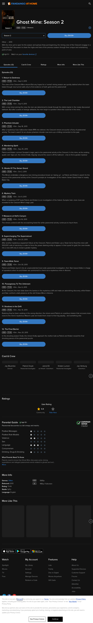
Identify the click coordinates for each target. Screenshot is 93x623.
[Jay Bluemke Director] (10, 376)
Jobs (73, 591)
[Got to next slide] (91, 376)
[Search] (89, 3)
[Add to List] (90, 28)
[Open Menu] (3, 3)
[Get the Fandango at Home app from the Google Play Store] (23, 551)
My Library (29, 565)
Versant (19, 599)
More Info (61, 65)
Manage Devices (31, 576)
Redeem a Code (31, 580)
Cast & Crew (26, 65)
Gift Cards (52, 580)
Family (50, 569)
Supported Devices (79, 569)
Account (28, 569)
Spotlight (5, 565)
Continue (55, 619)
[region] (46, 609)
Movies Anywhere (55, 576)
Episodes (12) (9, 65)
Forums (74, 576)
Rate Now (53, 413)
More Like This (78, 65)
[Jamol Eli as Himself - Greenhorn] (46, 376)
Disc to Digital (53, 573)
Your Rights (73, 602)
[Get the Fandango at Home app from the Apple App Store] (8, 551)
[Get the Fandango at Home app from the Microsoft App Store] (37, 551)
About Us (75, 565)
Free (3, 576)
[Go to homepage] (22, 3)
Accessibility (76, 588)
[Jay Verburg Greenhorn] (82, 376)
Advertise (75, 584)
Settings (28, 573)
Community (40, 413)
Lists (50, 565)
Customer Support (78, 573)
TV (3, 573)
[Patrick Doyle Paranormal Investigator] (28, 376)
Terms (46, 599)
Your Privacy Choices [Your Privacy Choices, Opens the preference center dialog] (37, 619)
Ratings (43, 65)
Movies (4, 569)
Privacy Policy (81, 599)
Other (10, 481)
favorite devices (29, 54)
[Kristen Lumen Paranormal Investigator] (64, 376)
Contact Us (76, 580)
